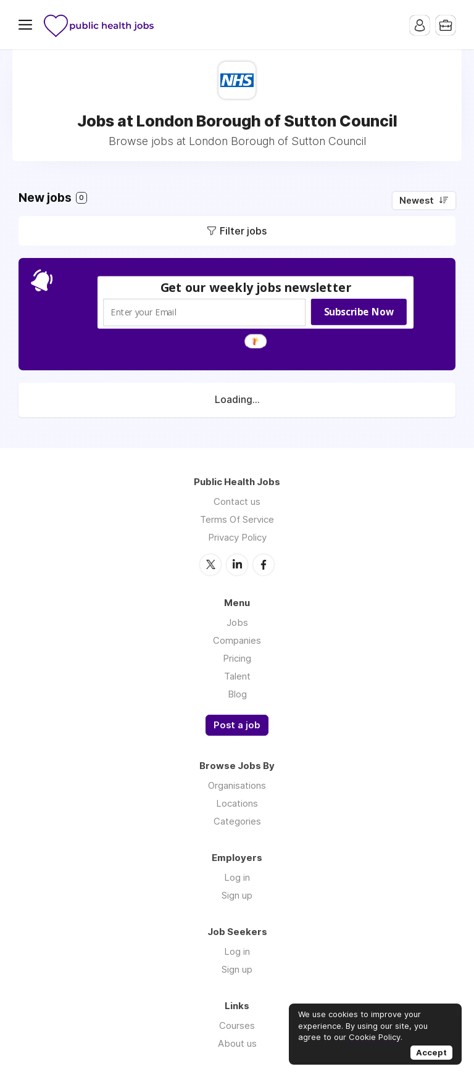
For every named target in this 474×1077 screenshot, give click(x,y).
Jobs (237, 622)
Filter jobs (243, 231)
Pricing (237, 658)
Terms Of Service (237, 519)
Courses (237, 1025)
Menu (28, 24)
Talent (237, 676)
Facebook (263, 564)
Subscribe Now (359, 312)
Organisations (237, 785)
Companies (237, 640)
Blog (237, 694)
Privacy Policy (237, 537)
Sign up (237, 895)
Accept (431, 1052)
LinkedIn (237, 564)
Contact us (237, 501)
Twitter (210, 564)
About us (237, 1043)
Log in (237, 877)
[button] (256, 287)
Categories (237, 821)
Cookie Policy (375, 1037)
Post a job (237, 725)
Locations (237, 803)
